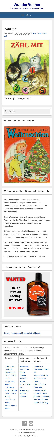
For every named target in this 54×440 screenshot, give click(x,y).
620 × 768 (37, 33)
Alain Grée (24, 366)
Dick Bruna (24, 369)
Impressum (16, 333)
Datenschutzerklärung (31, 333)
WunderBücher (27, 5)
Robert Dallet (25, 384)
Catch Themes (34, 436)
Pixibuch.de (9, 366)
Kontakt (7, 333)
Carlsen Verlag (40, 390)
